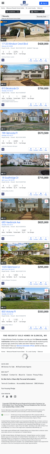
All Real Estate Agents (23, 367)
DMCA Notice (39, 383)
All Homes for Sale (8, 367)
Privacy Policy (38, 375)
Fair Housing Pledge (8, 388)
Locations (13, 12)
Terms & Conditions (8, 383)
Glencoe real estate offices (26, 346)
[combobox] (42, 16)
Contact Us (13, 375)
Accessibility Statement (25, 383)
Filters (37, 12)
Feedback (4, 375)
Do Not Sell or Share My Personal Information (18, 379)
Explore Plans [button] (37, 418)
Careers (29, 375)
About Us (22, 375)
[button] (43, 3)
